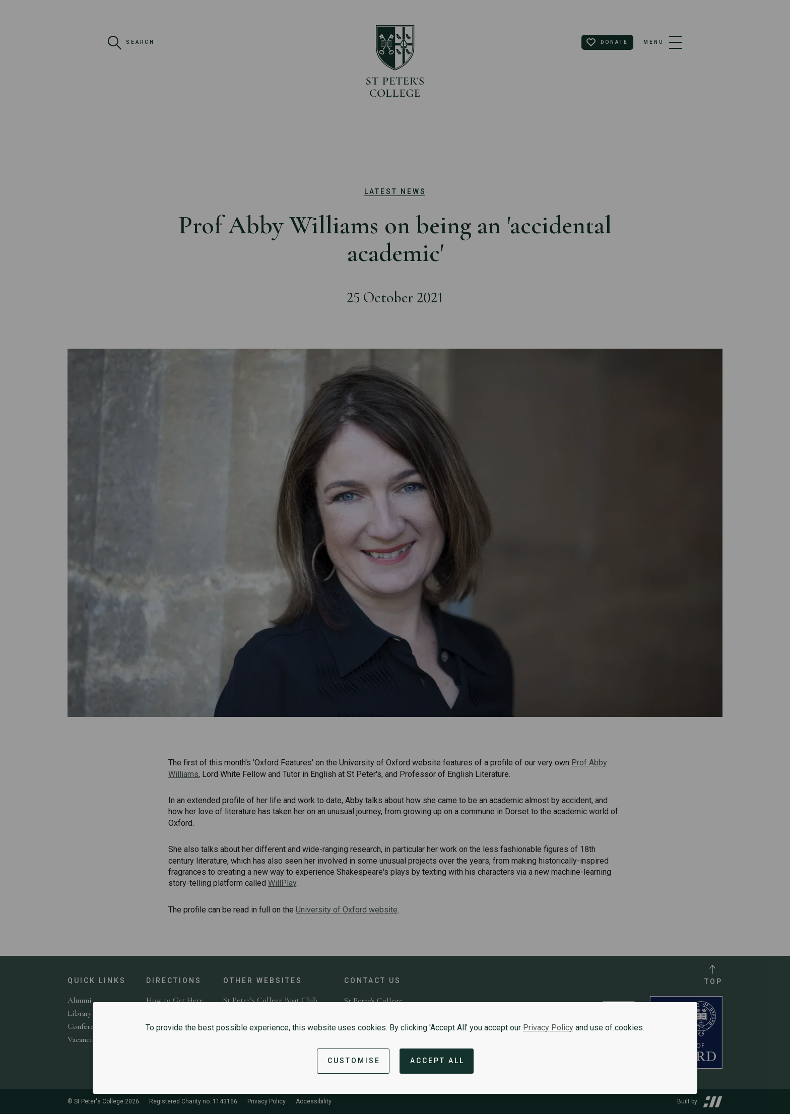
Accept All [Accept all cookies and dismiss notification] (437, 1061)
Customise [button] (353, 1061)
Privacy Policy (548, 1027)
